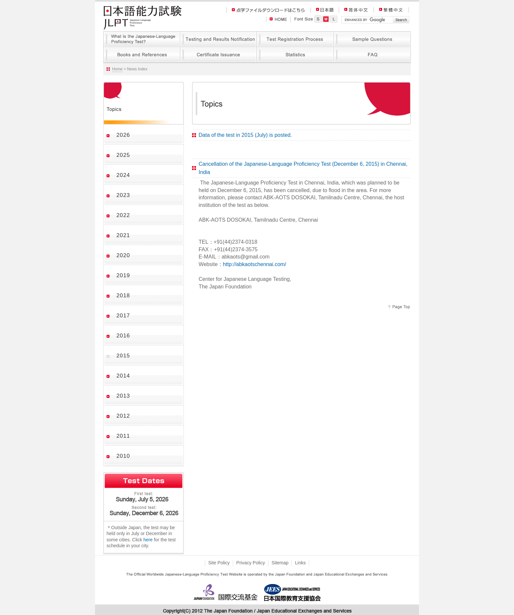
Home (117, 69)
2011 (123, 436)
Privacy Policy (250, 562)
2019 (123, 275)
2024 (123, 175)
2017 (123, 315)
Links (300, 562)
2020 (123, 255)
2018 (123, 295)
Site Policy (219, 562)
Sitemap (280, 562)
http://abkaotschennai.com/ (254, 264)
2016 (123, 335)
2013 (123, 396)
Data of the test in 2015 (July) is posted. (245, 135)
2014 (123, 376)
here (148, 539)
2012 (123, 416)
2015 (123, 356)
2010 (123, 456)
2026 (123, 135)
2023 (123, 195)
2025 (123, 155)
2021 (123, 235)
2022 (123, 215)
